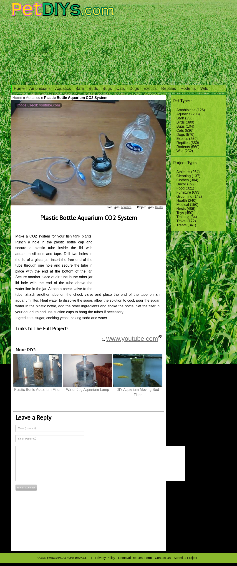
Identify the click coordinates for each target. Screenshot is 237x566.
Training (182, 217)
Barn (80, 88)
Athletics (183, 172)
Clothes (182, 180)
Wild (204, 88)
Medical (182, 205)
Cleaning (183, 176)
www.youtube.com (133, 338)
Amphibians (40, 88)
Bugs (107, 88)
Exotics (150, 88)
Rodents (188, 88)
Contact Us (163, 558)
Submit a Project (185, 558)
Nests (181, 209)
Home (19, 88)
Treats (181, 225)
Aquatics (63, 88)
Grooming (184, 196)
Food (180, 188)
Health (181, 200)
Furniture (183, 192)
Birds (93, 88)
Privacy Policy (105, 558)
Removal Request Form (135, 558)
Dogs (134, 88)
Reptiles (168, 88)
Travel (181, 221)
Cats (120, 88)
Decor (181, 184)
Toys (180, 213)
